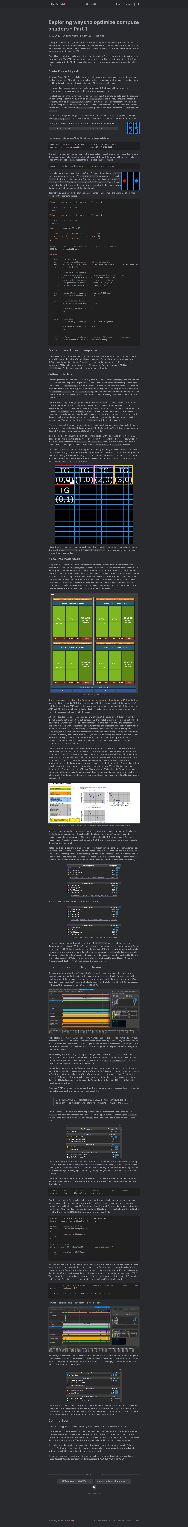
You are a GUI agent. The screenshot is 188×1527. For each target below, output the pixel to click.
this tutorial (81, 59)
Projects (128, 4)
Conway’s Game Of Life (84, 48)
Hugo (113, 1520)
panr (137, 1520)
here (58, 1060)
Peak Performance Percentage (77, 1044)
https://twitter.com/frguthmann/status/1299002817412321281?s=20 (93, 1459)
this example (80, 62)
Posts (118, 4)
